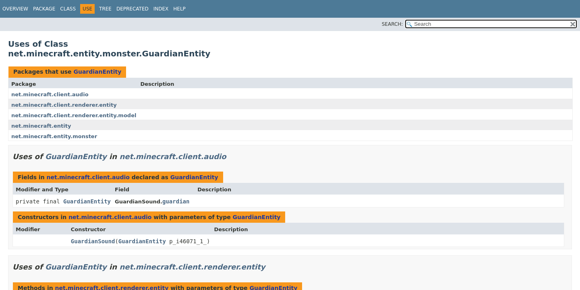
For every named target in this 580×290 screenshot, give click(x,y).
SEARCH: (392, 24)
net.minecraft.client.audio (50, 94)
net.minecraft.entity (41, 126)
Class (68, 9)
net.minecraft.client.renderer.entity (64, 105)
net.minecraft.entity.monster (54, 136)
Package (44, 9)
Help (179, 9)
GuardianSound (93, 241)
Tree (105, 9)
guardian (175, 201)
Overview (15, 9)
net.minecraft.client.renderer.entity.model (73, 115)
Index (161, 9)
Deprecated (132, 9)
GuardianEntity (97, 71)
